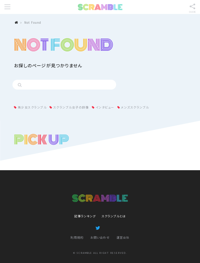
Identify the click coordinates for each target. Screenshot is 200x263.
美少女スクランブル (32, 107)
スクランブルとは (114, 216)
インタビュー (105, 107)
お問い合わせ (100, 237)
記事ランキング (85, 216)
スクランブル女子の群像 (71, 107)
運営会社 (122, 237)
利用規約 (77, 237)
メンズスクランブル (135, 107)
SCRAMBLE (100, 7)
